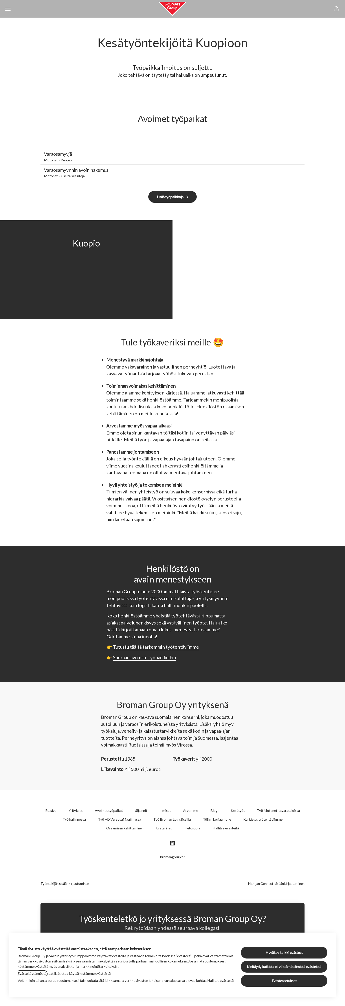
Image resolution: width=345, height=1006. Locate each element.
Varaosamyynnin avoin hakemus (172, 169)
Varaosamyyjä (172, 153)
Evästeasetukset (284, 981)
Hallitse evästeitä (226, 828)
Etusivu (50, 810)
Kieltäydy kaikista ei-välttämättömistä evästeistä (284, 966)
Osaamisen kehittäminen (124, 828)
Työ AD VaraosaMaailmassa (119, 819)
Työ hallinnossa (74, 819)
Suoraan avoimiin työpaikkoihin (144, 657)
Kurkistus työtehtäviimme (263, 819)
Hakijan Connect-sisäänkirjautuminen (276, 883)
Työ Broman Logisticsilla (172, 819)
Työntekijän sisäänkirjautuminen (64, 883)
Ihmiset (165, 810)
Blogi (214, 810)
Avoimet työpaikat (109, 810)
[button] (336, 9)
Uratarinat (164, 828)
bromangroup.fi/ (172, 857)
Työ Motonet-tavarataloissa (278, 810)
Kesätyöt (238, 810)
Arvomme (190, 810)
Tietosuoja (192, 828)
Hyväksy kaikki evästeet (284, 952)
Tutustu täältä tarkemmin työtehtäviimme (156, 647)
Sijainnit (141, 810)
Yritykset (76, 810)
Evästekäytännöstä (32, 973)
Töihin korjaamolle (217, 819)
